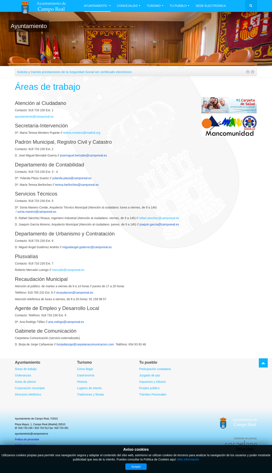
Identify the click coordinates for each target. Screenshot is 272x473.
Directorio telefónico (28, 394)
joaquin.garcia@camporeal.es (159, 224)
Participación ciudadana (155, 369)
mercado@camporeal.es (68, 270)
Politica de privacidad (27, 439)
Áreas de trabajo (47, 87)
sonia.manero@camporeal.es (36, 211)
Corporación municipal (29, 388)
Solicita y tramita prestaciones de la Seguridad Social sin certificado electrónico (74, 72)
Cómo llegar (85, 369)
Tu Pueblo (179, 5)
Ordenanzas (23, 375)
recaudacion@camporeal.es (74, 292)
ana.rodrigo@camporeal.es (66, 322)
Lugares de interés (89, 388)
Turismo (155, 5)
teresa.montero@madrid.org (81, 132)
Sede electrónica (211, 5)
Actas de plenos (25, 381)
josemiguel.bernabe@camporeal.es (83, 155)
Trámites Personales (152, 394)
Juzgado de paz (149, 375)
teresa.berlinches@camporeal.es (77, 184)
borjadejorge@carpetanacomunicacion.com (85, 344)
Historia (82, 381)
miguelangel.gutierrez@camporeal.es (87, 247)
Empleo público (149, 388)
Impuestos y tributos (152, 381)
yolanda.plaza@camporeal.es (72, 178)
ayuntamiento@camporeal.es (34, 116)
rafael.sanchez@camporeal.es (159, 218)
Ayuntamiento (97, 5)
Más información (188, 459)
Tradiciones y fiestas (90, 394)
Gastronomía (85, 375)
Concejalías (128, 5)
